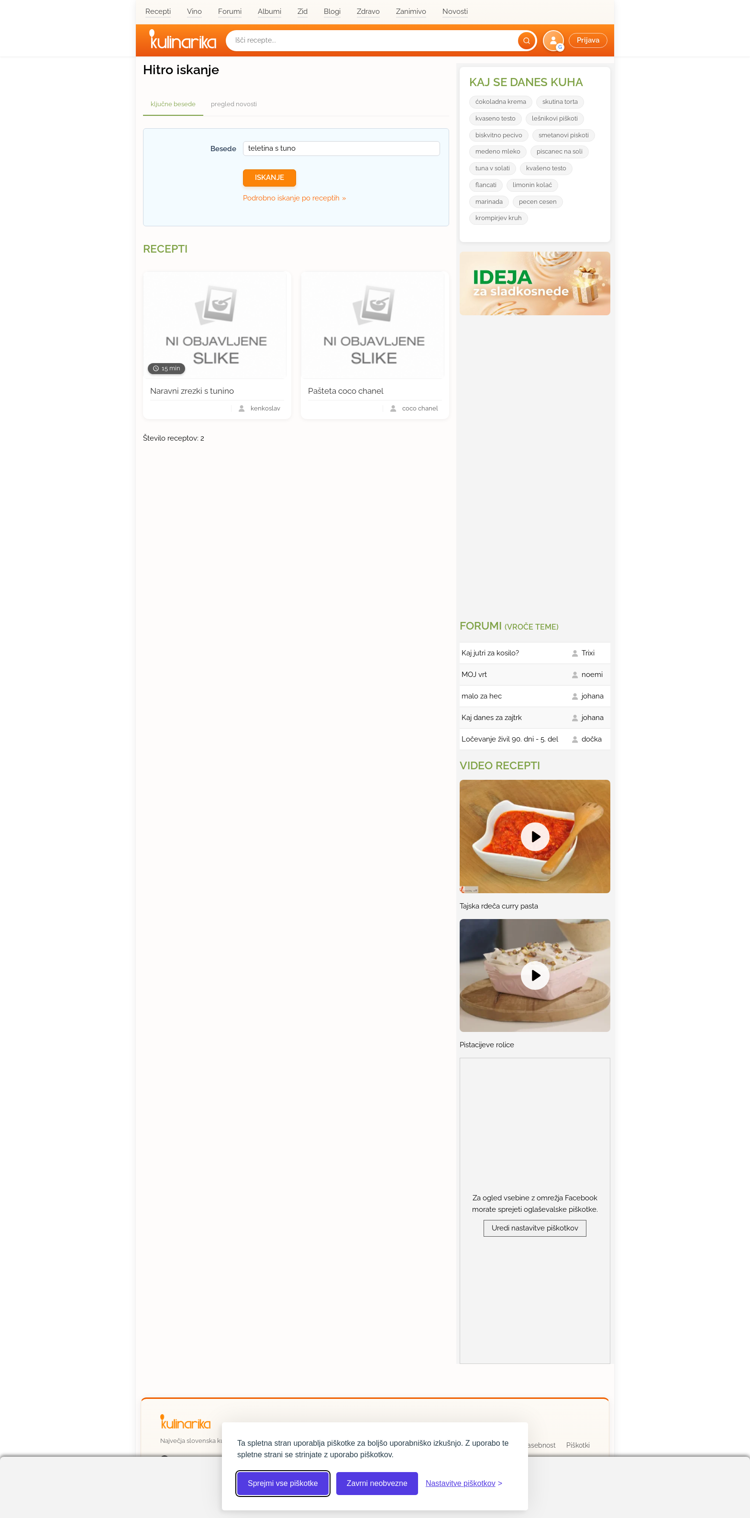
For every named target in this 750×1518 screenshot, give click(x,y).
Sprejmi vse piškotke (283, 1483)
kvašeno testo (546, 168)
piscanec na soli (560, 151)
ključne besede (173, 104)
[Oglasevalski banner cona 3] (536, 463)
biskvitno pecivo (498, 135)
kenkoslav (265, 409)
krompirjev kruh (498, 218)
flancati (485, 184)
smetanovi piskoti (564, 135)
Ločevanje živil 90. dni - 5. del (510, 739)
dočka (592, 739)
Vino (194, 11)
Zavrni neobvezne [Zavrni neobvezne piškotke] (377, 1483)
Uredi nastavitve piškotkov (535, 1228)
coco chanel (420, 409)
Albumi (269, 11)
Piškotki (578, 1445)
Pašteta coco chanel (346, 391)
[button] (576, 40)
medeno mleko (497, 151)
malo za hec (482, 696)
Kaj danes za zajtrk (492, 717)
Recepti (158, 11)
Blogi (332, 11)
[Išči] (526, 40)
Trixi (588, 653)
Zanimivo (411, 11)
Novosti (455, 11)
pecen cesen (538, 201)
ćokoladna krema (500, 101)
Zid (303, 11)
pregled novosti (234, 104)
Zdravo (368, 11)
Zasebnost (539, 1445)
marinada (489, 201)
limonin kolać (532, 184)
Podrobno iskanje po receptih (291, 198)
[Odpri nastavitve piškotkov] (464, 1483)
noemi (592, 674)
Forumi (230, 11)
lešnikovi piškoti (555, 118)
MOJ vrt (474, 674)
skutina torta (560, 101)
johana (593, 696)
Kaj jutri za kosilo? (490, 653)
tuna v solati (492, 168)
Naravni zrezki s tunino (192, 391)
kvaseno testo (495, 118)
